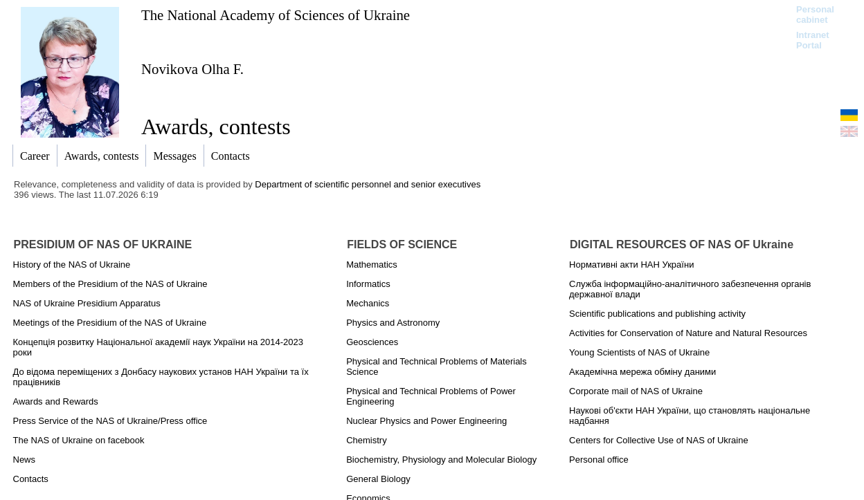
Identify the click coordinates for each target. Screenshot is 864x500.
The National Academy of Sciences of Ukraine (275, 15)
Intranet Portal (812, 40)
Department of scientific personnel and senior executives (367, 184)
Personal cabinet (815, 14)
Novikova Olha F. (192, 69)
